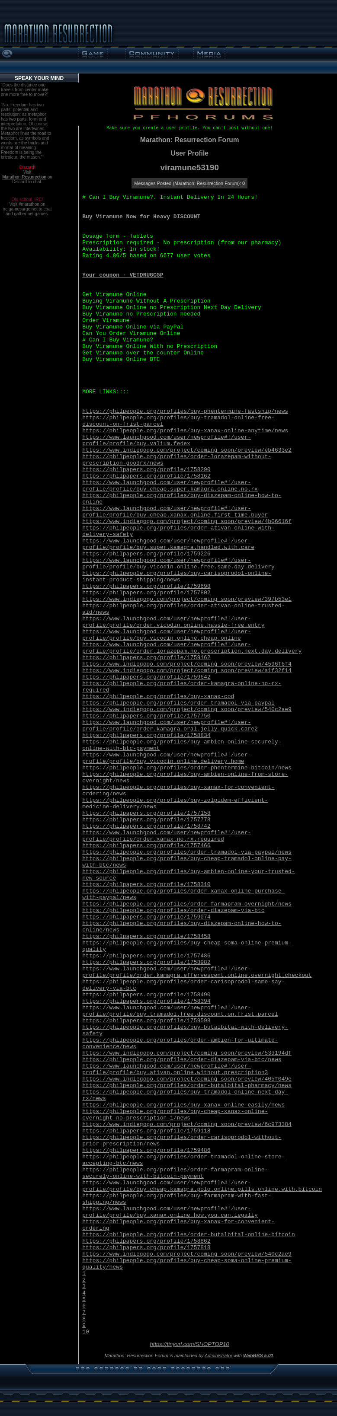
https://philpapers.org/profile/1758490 (146, 995)
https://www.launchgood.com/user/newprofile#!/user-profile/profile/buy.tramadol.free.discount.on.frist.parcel (180, 1011)
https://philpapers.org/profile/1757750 (146, 716)
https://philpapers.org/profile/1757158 (146, 813)
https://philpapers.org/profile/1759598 (146, 1020)
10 (85, 1332)
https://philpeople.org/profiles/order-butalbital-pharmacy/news (187, 1085)
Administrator (218, 1355)
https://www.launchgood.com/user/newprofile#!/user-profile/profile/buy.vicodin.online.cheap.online (166, 634)
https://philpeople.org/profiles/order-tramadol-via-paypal (178, 703)
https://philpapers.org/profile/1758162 (146, 476)
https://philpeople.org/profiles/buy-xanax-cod (158, 696)
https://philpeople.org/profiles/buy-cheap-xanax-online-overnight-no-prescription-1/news (175, 1114)
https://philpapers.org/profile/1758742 (146, 826)
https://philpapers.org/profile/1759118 (146, 1131)
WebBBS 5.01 (258, 1355)
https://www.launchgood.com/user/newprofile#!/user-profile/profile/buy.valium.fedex (166, 440)
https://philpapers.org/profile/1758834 (146, 735)
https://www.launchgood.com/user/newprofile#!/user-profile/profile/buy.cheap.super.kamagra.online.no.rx (170, 485)
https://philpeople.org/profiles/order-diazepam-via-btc (173, 910)
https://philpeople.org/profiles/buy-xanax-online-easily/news (183, 1105)
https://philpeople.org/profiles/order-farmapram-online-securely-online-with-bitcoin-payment (175, 1173)
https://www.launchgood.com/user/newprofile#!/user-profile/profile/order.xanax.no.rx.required (166, 835)
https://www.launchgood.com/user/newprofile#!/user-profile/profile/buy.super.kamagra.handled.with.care (168, 544)
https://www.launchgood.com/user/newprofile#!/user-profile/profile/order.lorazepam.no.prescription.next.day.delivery (192, 647)
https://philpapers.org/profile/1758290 (146, 469)
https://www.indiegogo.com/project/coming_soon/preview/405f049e (187, 1079)
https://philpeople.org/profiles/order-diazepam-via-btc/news (181, 1059)
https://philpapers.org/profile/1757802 (146, 593)
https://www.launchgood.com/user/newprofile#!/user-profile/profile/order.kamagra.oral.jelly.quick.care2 (170, 725)
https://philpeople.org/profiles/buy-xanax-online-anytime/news (185, 430)
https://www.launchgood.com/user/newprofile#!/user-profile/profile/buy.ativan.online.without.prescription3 (175, 1069)
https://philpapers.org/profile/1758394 (146, 1001)
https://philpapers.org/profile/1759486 (146, 1150)
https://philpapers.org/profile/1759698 (146, 586)
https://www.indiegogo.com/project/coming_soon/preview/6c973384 (187, 1124)
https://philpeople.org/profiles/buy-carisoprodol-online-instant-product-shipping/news (176, 576)
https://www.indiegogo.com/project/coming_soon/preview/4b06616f (187, 521)
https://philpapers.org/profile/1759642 (146, 677)
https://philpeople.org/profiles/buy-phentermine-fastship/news (185, 411)
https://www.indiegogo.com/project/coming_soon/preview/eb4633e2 (187, 450)
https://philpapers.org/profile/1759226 (146, 554)
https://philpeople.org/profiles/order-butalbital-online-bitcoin (188, 1234)
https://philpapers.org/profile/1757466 (146, 845)
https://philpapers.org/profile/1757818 (146, 1247)
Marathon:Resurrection (24, 177)
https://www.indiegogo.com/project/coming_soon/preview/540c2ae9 (187, 709)
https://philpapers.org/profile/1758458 (146, 936)
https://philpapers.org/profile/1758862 (146, 1241)
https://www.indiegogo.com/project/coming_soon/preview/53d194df (187, 1053)
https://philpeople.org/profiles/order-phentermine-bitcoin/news (187, 768)
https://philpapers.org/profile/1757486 (146, 956)
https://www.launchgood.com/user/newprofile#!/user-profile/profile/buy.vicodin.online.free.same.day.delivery (178, 563)
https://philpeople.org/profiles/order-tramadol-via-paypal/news (187, 852)
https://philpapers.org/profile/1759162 (146, 657)
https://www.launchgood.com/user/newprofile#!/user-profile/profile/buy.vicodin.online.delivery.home (166, 758)
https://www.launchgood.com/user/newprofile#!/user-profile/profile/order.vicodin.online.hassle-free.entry (173, 622)
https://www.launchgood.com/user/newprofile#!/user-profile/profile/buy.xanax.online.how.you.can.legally (170, 1212)
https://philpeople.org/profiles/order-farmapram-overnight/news (187, 904)
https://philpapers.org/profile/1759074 (146, 917)
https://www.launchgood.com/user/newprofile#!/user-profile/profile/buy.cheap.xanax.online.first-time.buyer (175, 511)
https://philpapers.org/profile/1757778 (146, 819)
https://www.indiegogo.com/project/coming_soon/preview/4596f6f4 (187, 664)
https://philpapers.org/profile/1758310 (146, 884)
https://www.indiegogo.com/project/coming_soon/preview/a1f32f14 (187, 670)
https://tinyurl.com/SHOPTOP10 (189, 1344)
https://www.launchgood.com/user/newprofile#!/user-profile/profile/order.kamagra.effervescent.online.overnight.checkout (197, 972)
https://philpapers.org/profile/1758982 (146, 962)
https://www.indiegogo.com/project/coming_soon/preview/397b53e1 (187, 599)
